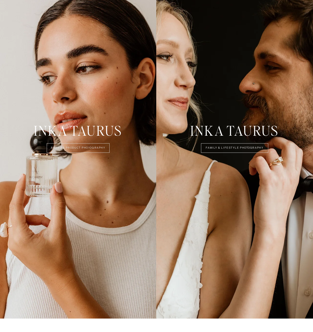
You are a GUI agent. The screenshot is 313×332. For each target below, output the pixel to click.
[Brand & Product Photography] (78, 148)
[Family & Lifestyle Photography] (234, 148)
